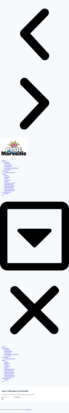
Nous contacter (7, 169)
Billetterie (6, 193)
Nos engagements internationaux (11, 168)
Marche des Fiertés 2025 (9, 183)
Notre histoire (7, 163)
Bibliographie (7, 177)
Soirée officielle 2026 (6, 192)
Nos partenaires (7, 166)
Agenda (3, 160)
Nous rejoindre (5, 171)
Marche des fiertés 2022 (9, 190)
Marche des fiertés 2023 (9, 189)
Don (3, 195)
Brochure (6, 178)
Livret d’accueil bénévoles (9, 172)
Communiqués (7, 180)
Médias (3, 174)
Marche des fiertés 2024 (9, 186)
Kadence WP (28, 409)
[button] (34, 34)
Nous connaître (5, 162)
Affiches (6, 175)
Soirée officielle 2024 (8, 187)
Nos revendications (8, 165)
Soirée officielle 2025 (8, 184)
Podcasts (6, 181)
